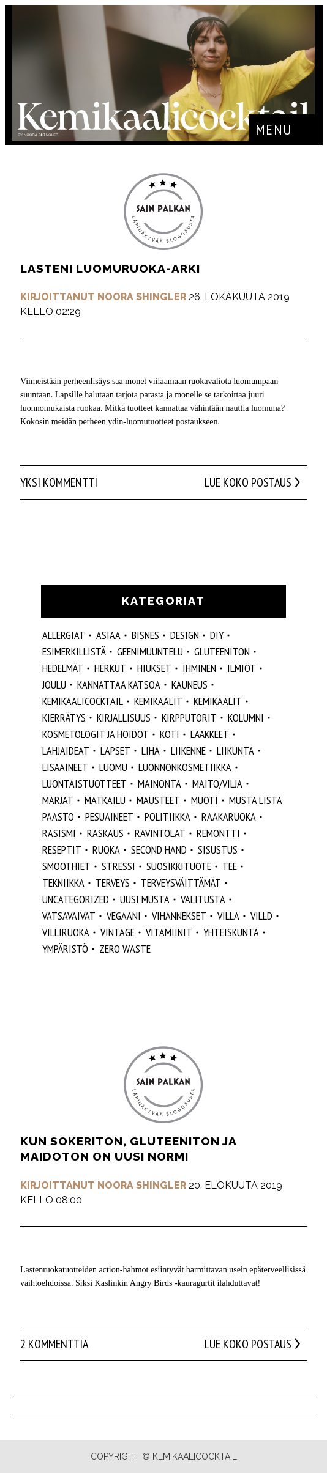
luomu (113, 767)
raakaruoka (228, 817)
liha (150, 751)
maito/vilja (217, 784)
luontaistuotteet (84, 784)
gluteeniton (222, 651)
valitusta (203, 899)
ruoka (106, 850)
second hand (159, 850)
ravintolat (160, 833)
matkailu (105, 800)
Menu (273, 129)
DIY (217, 635)
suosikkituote (178, 866)
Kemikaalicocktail (82, 701)
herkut (110, 668)
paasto (58, 817)
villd (261, 916)
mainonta (159, 784)
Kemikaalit (158, 701)
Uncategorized (75, 899)
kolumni (246, 718)
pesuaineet (109, 817)
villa (228, 916)
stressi (118, 866)
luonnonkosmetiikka (184, 767)
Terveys (113, 883)
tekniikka (63, 883)
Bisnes (145, 635)
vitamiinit (169, 932)
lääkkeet (209, 734)
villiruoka (65, 932)
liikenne (188, 751)
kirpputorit (189, 718)
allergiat (63, 635)
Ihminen (199, 668)
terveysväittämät (181, 883)
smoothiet (66, 866)
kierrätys (64, 718)
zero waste (125, 949)
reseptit (61, 850)
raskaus (105, 833)
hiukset (154, 668)
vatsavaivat (69, 916)
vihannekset (179, 916)
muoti (204, 800)
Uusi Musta (145, 899)
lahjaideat (65, 751)
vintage (117, 932)
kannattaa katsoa (118, 684)
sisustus (218, 850)
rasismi (59, 833)
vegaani (124, 916)
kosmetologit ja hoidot (95, 734)
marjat (57, 800)
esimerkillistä (74, 651)
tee (229, 866)
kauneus (189, 684)
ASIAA (108, 635)
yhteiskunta (231, 932)
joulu (54, 684)
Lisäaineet (65, 767)
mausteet (158, 800)
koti (169, 734)
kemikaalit (218, 701)
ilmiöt (241, 668)
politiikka (167, 817)
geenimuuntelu (150, 651)
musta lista (255, 800)
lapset (115, 751)
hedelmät (62, 668)
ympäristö (65, 949)
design (184, 635)
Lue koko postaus (248, 482)
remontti (218, 833)
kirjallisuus (124, 718)
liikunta (235, 751)
